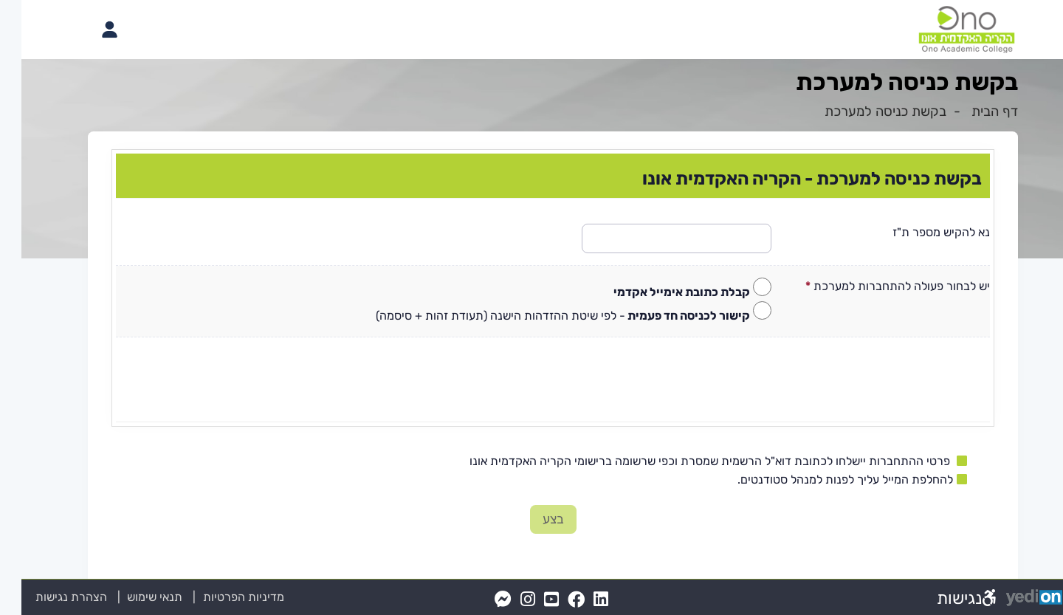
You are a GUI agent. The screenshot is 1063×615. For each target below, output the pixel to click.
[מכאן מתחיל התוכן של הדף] (531, 343)
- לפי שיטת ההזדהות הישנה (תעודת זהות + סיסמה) (541, 316)
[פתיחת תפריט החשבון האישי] (88, 29)
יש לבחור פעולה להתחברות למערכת (876, 286)
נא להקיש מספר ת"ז (920, 232)
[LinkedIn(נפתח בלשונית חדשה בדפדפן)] (579, 600)
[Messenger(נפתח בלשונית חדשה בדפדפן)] (481, 600)
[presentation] (531, 373)
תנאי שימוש (125, 597)
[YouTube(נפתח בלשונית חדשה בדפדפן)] (530, 600)
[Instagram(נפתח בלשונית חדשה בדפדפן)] (506, 600)
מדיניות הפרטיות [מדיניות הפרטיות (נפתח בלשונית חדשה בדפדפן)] (222, 597)
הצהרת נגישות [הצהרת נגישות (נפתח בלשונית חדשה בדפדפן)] (50, 597)
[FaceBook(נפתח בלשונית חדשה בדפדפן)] (554, 600)
